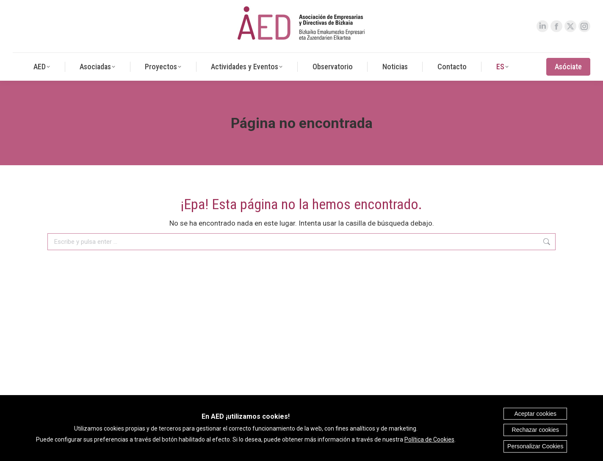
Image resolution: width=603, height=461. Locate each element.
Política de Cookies (429, 439)
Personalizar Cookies (535, 446)
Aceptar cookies (535, 413)
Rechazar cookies (535, 429)
